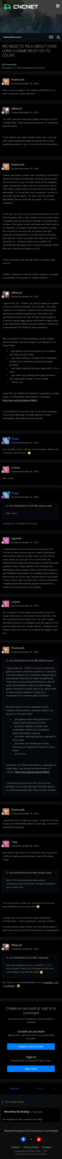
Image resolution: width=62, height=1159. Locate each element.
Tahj (14, 842)
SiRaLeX (16, 108)
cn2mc (15, 467)
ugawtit (16, 538)
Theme (16, 1147)
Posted (25, 83)
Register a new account (31, 1046)
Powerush (11, 64)
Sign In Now (31, 1068)
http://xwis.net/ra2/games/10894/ (20, 400)
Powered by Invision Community (31, 1154)
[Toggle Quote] (7, 505)
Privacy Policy (31, 1147)
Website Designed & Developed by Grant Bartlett (31, 1130)
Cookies (46, 1147)
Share (14, 1088)
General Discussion (35, 67)
